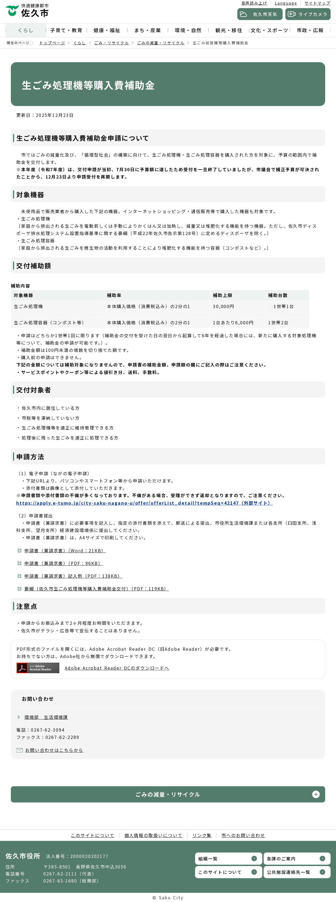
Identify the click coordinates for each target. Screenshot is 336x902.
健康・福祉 (107, 30)
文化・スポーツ (269, 30)
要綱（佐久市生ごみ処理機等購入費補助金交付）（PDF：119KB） (96, 588)
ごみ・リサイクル (111, 42)
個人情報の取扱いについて (153, 835)
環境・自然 (188, 30)
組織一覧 (208, 858)
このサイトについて (92, 835)
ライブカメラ (313, 14)
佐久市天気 (265, 14)
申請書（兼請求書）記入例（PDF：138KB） (73, 576)
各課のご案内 (281, 858)
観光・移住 (229, 30)
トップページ (52, 42)
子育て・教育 (66, 30)
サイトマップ (318, 3)
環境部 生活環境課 (46, 717)
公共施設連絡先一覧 (289, 872)
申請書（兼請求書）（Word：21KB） (65, 550)
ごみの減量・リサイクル (161, 42)
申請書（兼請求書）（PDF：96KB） (63, 563)
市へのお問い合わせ (243, 835)
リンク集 (202, 835)
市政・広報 (310, 30)
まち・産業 (147, 30)
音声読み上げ (254, 3)
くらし (26, 30)
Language (286, 3)
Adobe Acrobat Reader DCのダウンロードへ (93, 668)
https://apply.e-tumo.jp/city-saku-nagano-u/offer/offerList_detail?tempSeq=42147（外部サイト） (144, 503)
